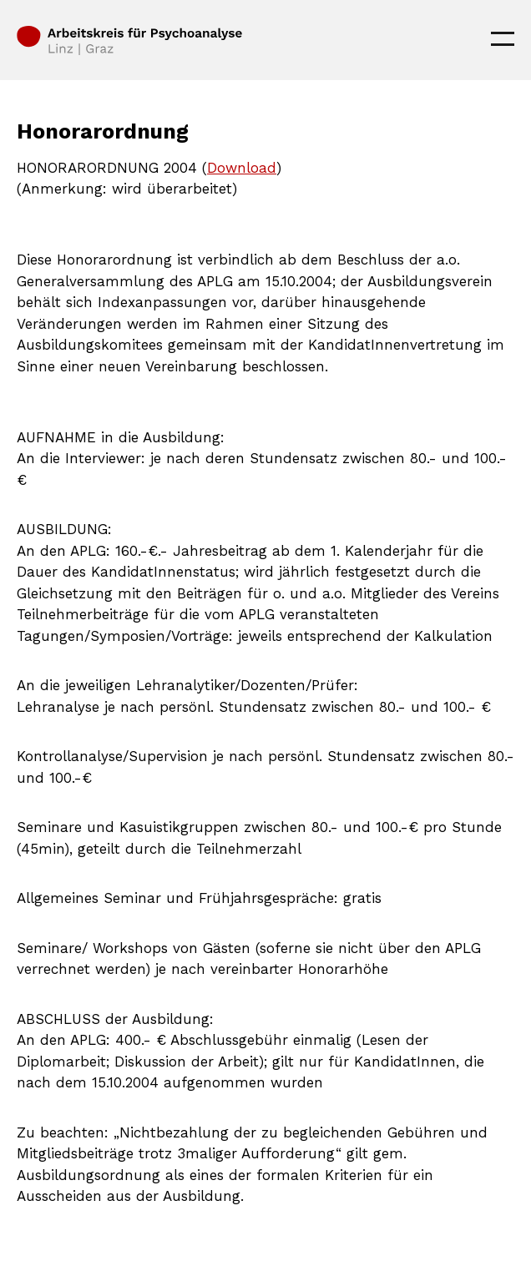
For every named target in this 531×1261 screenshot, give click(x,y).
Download (241, 167)
